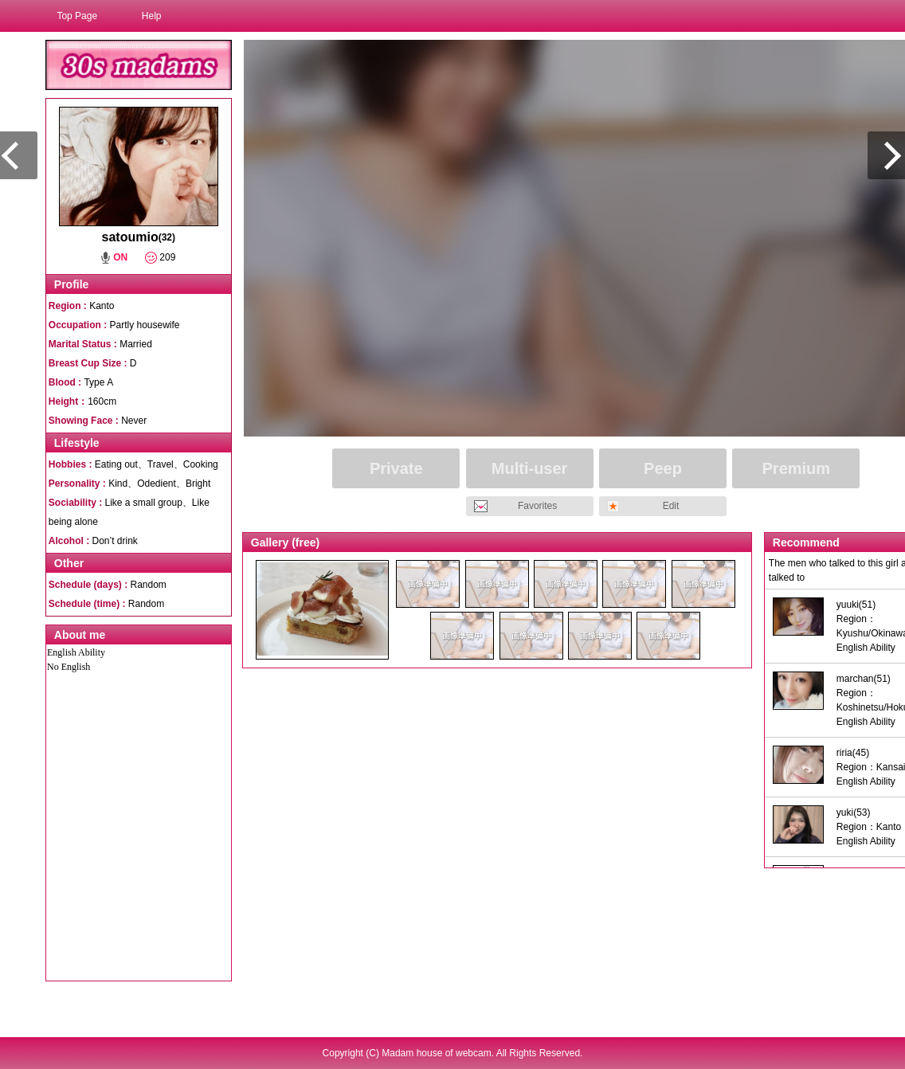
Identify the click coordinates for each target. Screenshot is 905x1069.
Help (152, 16)
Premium (796, 468)
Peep (663, 468)
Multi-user (530, 468)
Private (396, 468)
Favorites (537, 505)
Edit (671, 505)
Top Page (77, 16)
